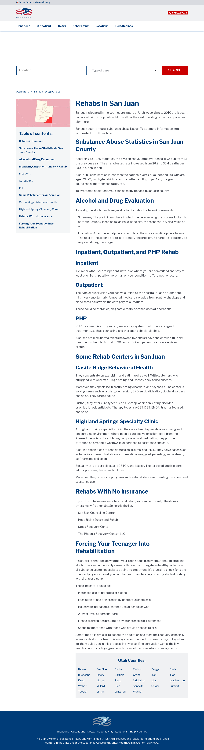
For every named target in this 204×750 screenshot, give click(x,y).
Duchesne (84, 674)
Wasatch (120, 691)
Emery (100, 674)
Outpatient (44, 26)
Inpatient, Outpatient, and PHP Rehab (43, 166)
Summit (174, 686)
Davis (173, 669)
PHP (22, 187)
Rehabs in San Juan (31, 141)
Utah (154, 680)
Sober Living (81, 26)
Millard (100, 686)
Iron (154, 674)
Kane (81, 680)
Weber (82, 686)
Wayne (137, 691)
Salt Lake (139, 680)
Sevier (155, 686)
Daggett (156, 669)
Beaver (82, 669)
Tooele (82, 691)
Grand (136, 674)
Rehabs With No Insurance (35, 216)
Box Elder (102, 669)
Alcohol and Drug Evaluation (37, 159)
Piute (118, 680)
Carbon (137, 669)
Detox (62, 26)
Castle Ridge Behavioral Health (38, 202)
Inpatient (24, 26)
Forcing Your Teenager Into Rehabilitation (36, 225)
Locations (102, 26)
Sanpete (138, 686)
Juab (172, 674)
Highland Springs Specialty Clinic (39, 209)
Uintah (100, 691)
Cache (119, 669)
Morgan (101, 680)
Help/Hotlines (124, 26)
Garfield (119, 674)
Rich (117, 686)
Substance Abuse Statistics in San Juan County (41, 150)
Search (174, 70)
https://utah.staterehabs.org (34, 2)
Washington (177, 680)
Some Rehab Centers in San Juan (39, 195)
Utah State (22, 91)
